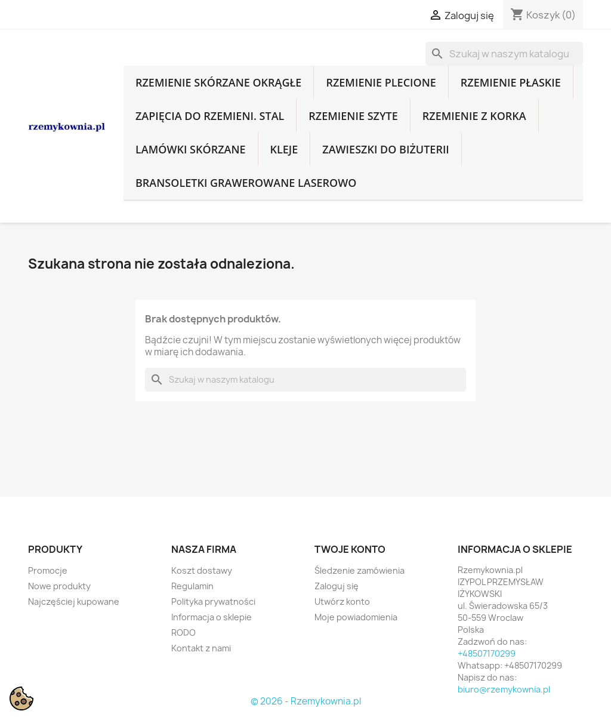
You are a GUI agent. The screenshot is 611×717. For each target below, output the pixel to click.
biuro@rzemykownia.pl (504, 689)
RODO (183, 632)
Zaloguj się (336, 586)
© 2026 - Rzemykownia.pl (306, 701)
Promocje (47, 570)
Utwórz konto (342, 601)
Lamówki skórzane (190, 149)
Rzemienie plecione (381, 82)
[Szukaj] (504, 54)
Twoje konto (349, 549)
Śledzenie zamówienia (359, 570)
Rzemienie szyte (352, 116)
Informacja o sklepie (211, 617)
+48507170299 (487, 653)
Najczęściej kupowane (73, 601)
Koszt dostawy (201, 570)
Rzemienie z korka (474, 116)
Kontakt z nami (201, 648)
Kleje (284, 149)
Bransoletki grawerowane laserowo (245, 183)
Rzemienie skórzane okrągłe (218, 82)
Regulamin (192, 586)
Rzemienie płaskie (511, 82)
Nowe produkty (59, 586)
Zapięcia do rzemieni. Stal (209, 116)
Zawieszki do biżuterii (385, 149)
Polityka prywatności (213, 601)
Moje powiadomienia (355, 617)
